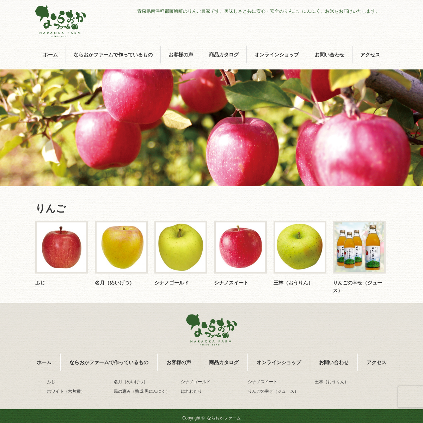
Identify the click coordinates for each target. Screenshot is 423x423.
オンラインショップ (277, 54)
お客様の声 (180, 54)
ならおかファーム (224, 418)
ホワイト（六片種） (66, 391)
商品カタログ (224, 54)
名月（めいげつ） (114, 283)
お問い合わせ (329, 54)
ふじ (40, 283)
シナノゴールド (171, 283)
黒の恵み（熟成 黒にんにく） (142, 391)
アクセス (370, 54)
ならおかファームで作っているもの (113, 54)
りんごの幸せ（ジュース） (357, 286)
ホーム (50, 54)
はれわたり (191, 391)
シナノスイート (231, 283)
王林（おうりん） (293, 283)
